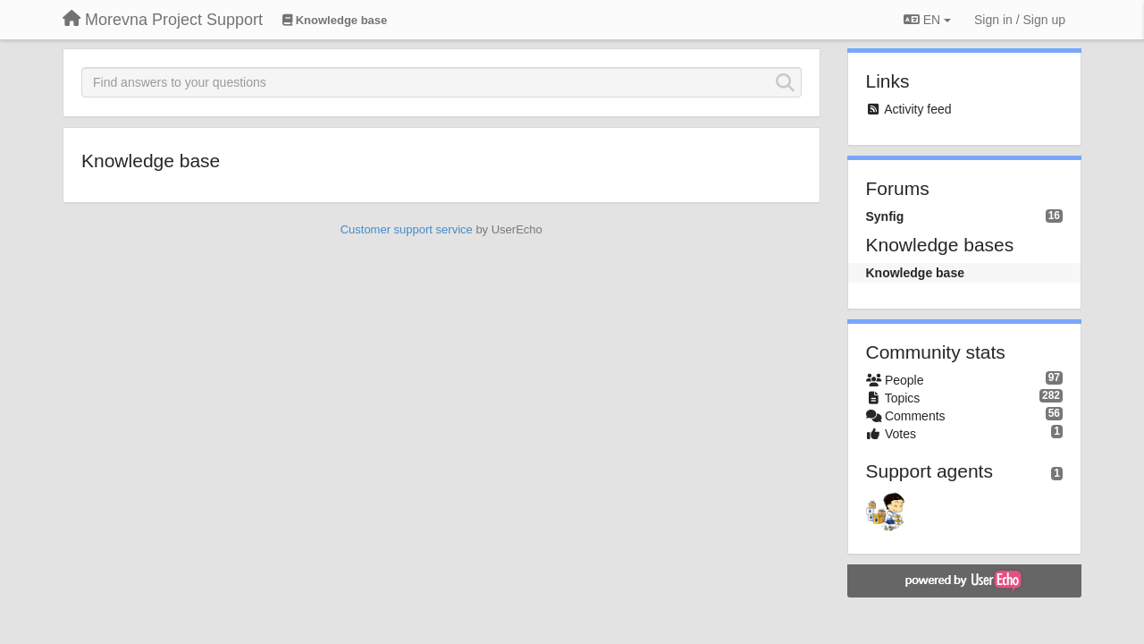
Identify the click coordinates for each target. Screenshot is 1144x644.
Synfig (885, 216)
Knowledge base (150, 160)
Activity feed (917, 109)
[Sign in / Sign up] (1019, 19)
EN (927, 20)
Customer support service (407, 229)
